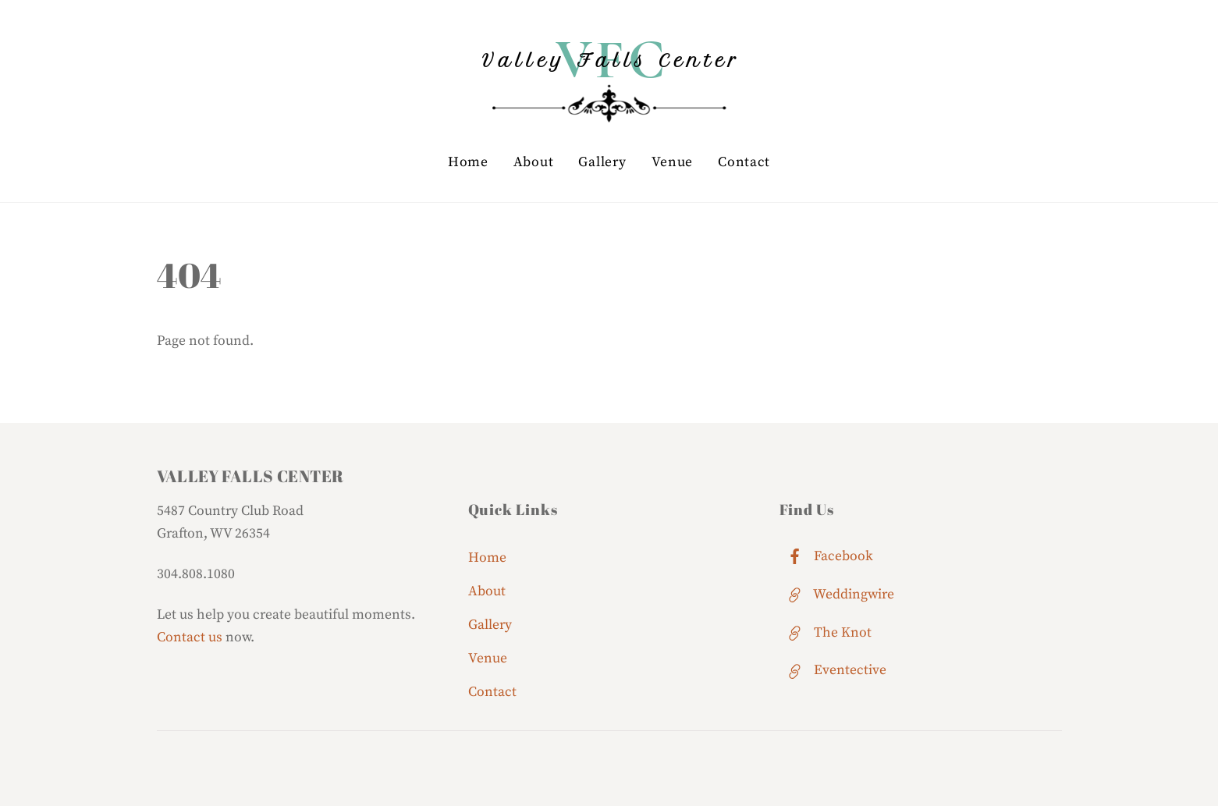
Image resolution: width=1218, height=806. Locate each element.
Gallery (602, 162)
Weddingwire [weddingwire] (836, 594)
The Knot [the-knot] (825, 632)
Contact (744, 162)
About (533, 162)
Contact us (189, 637)
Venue (673, 162)
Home (468, 162)
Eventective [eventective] (832, 670)
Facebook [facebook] (826, 556)
